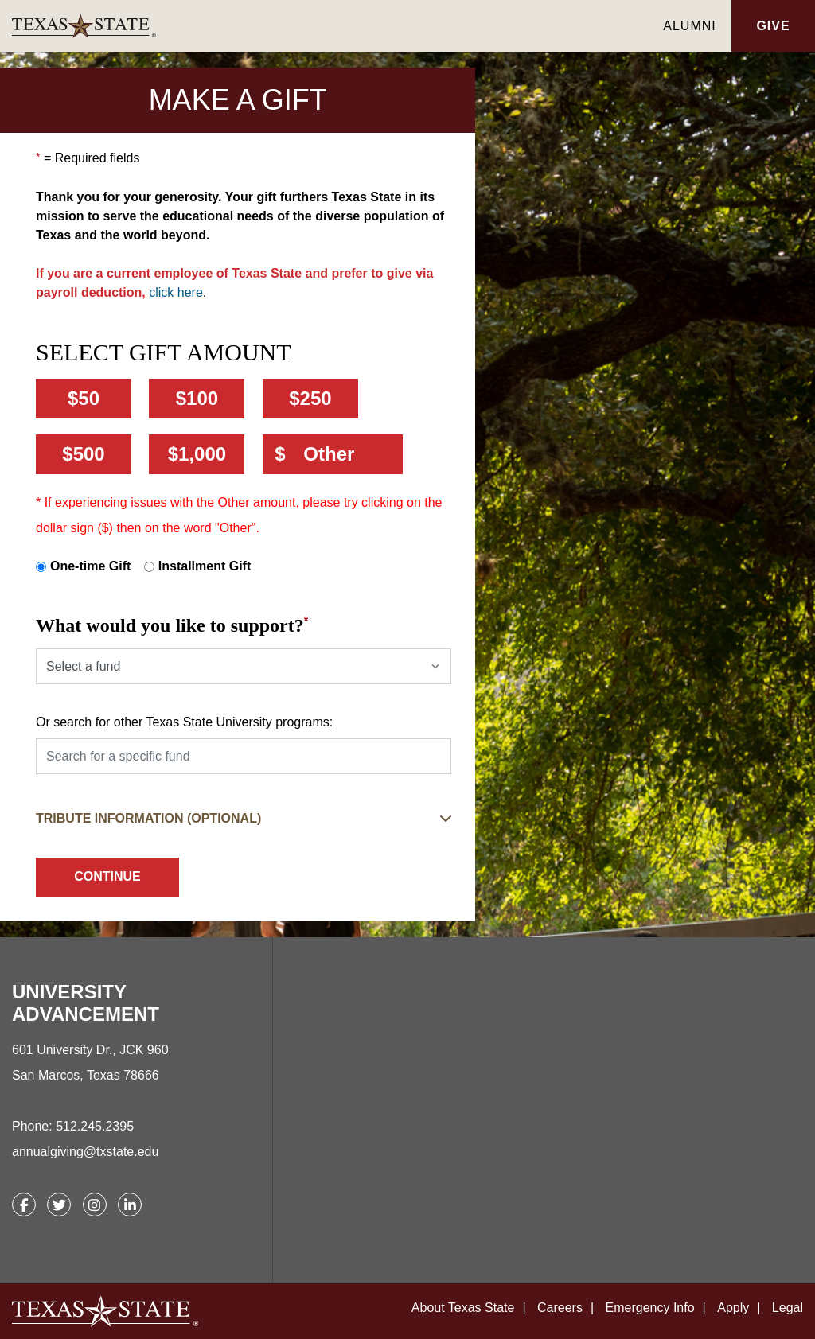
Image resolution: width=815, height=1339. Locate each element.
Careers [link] (560, 1307)
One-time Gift (90, 566)
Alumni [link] (689, 26)
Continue (107, 876)
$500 (83, 454)
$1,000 (197, 454)
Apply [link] (733, 1307)
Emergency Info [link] (650, 1307)
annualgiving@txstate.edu (85, 1151)
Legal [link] (787, 1307)
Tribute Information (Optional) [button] (148, 818)
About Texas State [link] (463, 1307)
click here (176, 292)
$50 (83, 398)
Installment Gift (204, 566)
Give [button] (773, 26)
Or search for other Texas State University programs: (184, 722)
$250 (310, 398)
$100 (197, 398)
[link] (330, 26)
